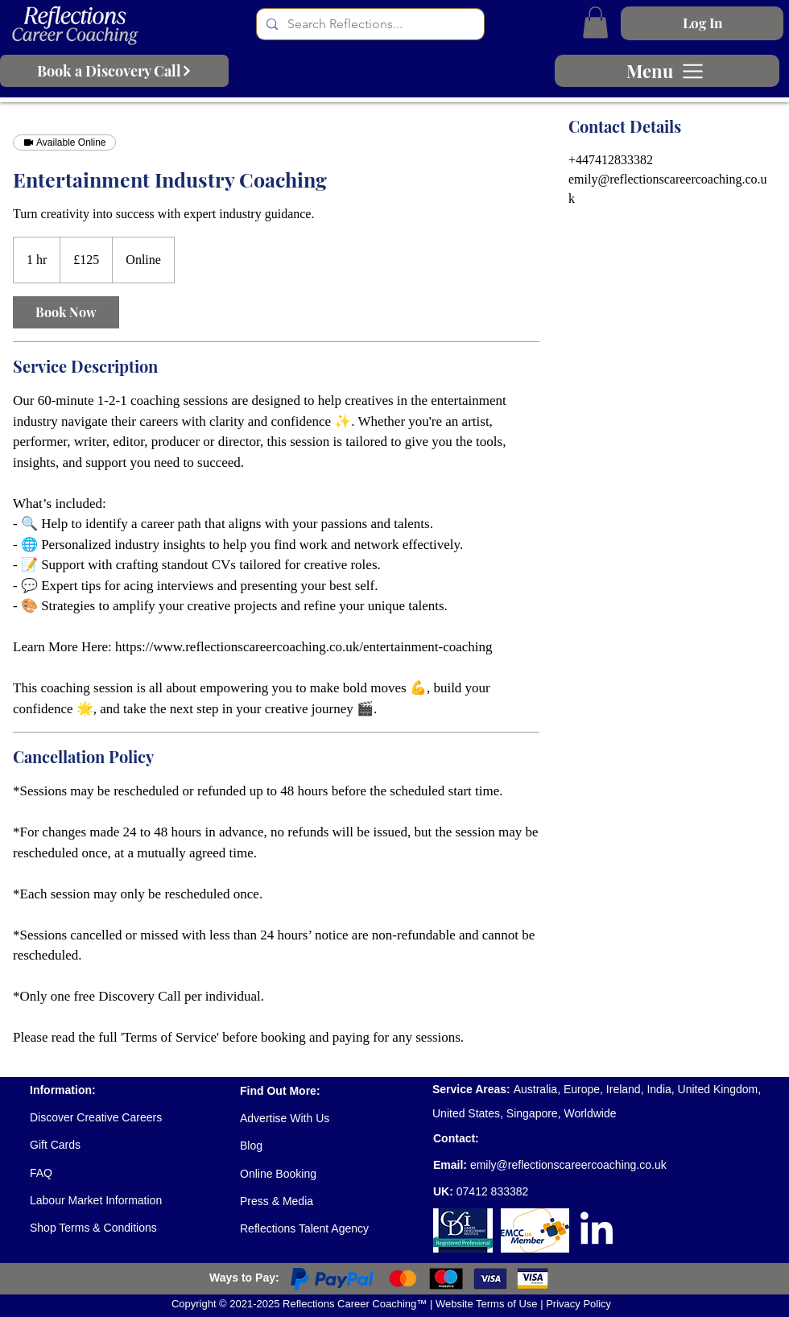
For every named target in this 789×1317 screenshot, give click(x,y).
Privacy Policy (578, 1304)
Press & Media (276, 1201)
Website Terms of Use (488, 1304)
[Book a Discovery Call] (114, 71)
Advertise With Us (284, 1118)
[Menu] (667, 71)
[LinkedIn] (596, 1231)
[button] (595, 22)
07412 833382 (492, 1191)
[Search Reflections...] (368, 24)
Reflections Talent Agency (304, 1228)
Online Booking (278, 1173)
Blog (251, 1145)
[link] (66, 312)
